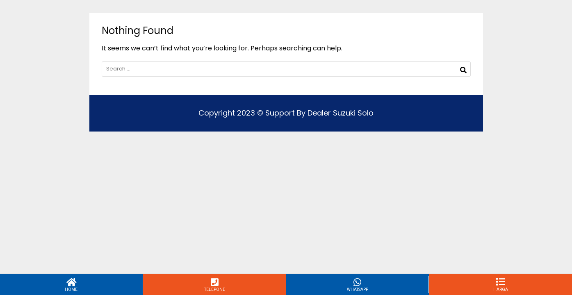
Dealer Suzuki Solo (341, 113)
